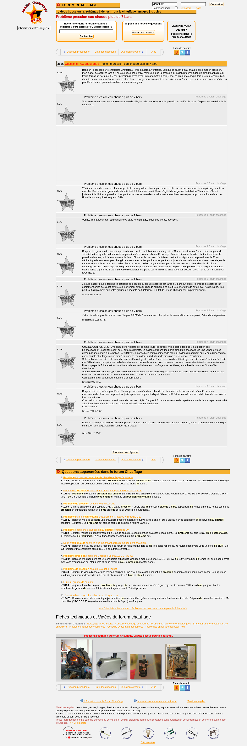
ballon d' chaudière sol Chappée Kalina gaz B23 (102, 516)
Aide (198, 8)
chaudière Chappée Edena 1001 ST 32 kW (98, 555)
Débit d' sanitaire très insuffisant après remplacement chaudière (104, 542)
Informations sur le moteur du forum (155, 701)
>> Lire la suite (77, 722)
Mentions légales (196, 701)
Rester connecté (161, 8)
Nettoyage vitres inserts (100, 623)
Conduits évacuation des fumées (125, 626)
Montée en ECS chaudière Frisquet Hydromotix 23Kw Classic (102, 490)
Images (143, 11)
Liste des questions (105, 51)
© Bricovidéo (148, 742)
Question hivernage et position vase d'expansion (91, 595)
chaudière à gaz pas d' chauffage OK (96, 529)
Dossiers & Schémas (83, 11)
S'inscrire (186, 8)
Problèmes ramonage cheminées (87, 626)
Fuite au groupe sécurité (78, 582)
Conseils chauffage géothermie (132, 623)
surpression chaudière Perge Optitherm (98, 477)
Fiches (105, 11)
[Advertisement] (152, 154)
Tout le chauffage (124, 11)
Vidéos (62, 11)
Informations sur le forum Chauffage (101, 701)
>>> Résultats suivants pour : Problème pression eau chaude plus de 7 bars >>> (143, 608)
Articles (156, 11)
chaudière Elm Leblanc (89, 503)
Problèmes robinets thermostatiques (171, 623)
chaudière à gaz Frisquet (90, 568)
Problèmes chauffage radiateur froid (165, 626)
